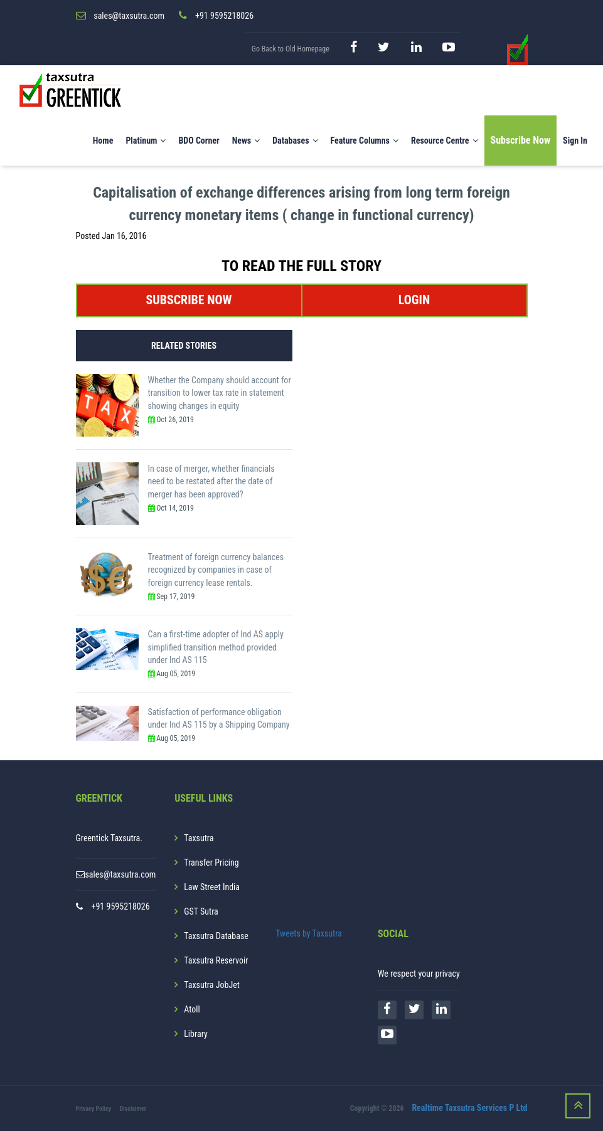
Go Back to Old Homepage (290, 49)
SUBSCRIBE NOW (189, 299)
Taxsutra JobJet (212, 985)
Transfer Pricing (211, 863)
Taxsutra (198, 838)
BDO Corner (198, 140)
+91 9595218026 (121, 906)
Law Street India (212, 887)
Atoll (192, 1009)
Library (196, 1034)
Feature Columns (364, 140)
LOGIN (414, 299)
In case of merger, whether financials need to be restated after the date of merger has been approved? (211, 481)
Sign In (575, 140)
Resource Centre (444, 140)
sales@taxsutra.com (120, 874)
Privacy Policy (94, 1108)
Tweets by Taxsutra (308, 933)
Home (103, 140)
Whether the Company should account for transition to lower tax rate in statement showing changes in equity (219, 393)
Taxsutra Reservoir (216, 960)
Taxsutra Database (216, 936)
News (246, 140)
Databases (295, 140)
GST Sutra (201, 911)
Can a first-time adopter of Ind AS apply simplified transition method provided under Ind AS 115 (216, 647)
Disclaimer (132, 1108)
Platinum (145, 140)
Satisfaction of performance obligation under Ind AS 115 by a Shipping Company (219, 718)
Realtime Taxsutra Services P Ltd (469, 1108)
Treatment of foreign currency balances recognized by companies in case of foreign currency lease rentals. (216, 570)
